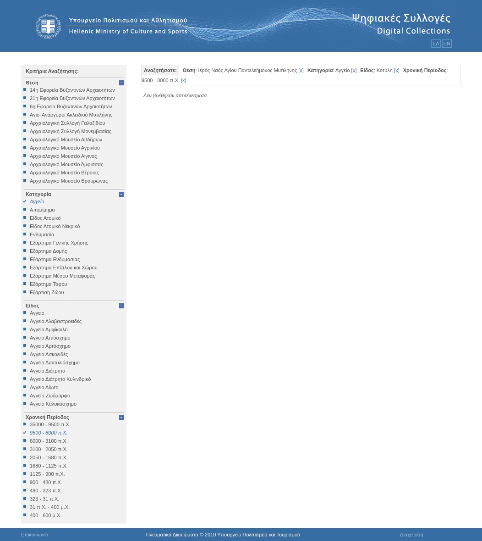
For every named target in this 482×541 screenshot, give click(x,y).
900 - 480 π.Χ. (46, 482)
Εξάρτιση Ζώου (47, 292)
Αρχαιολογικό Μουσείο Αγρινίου (65, 148)
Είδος (32, 305)
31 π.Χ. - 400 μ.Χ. (50, 507)
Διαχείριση (411, 534)
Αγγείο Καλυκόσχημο (53, 404)
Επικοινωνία (35, 534)
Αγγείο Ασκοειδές (49, 354)
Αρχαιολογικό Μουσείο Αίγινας (63, 156)
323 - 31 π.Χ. (44, 499)
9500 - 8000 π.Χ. (49, 432)
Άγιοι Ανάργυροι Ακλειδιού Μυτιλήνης (71, 114)
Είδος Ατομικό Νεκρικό (55, 226)
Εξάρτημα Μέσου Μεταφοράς (62, 276)
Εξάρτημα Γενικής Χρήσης (59, 242)
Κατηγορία (38, 194)
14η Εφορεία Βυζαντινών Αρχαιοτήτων (72, 90)
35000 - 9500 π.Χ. (50, 424)
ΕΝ (447, 43)
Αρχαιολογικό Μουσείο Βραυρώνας (69, 181)
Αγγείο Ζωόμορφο (50, 395)
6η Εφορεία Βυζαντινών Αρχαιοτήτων (71, 106)
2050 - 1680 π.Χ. (49, 457)
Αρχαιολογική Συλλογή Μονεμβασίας (70, 131)
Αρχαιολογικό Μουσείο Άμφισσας (66, 164)
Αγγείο (37, 201)
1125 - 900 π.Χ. (47, 474)
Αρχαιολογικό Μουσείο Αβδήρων (66, 139)
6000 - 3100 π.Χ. (49, 441)
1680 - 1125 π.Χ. (49, 465)
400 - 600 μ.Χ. (45, 515)
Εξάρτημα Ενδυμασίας (55, 259)
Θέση (32, 82)
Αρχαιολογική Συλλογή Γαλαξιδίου (67, 123)
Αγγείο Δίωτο (44, 387)
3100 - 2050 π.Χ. (49, 449)
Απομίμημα (42, 209)
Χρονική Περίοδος (47, 417)
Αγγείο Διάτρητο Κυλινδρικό (60, 379)
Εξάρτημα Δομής (48, 251)
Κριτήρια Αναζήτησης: (52, 71)
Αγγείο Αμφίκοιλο (49, 329)
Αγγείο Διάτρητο (47, 371)
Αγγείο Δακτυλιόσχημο (55, 362)
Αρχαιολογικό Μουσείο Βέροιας (64, 172)
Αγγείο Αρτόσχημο (50, 346)
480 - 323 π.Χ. (46, 490)
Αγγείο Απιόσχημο (50, 337)
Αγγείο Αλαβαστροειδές (56, 321)
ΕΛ (436, 43)
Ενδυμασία (42, 234)
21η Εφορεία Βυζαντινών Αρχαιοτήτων (72, 98)
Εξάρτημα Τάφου (48, 284)
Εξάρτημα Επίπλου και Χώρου (64, 267)
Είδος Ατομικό (45, 218)
